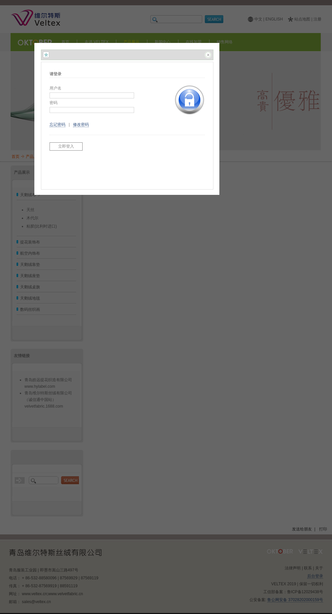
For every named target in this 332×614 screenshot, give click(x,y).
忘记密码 (57, 124)
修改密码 (81, 124)
